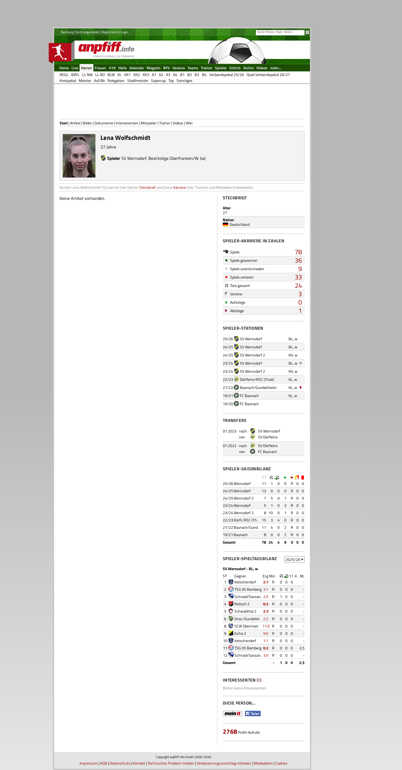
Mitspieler (149, 123)
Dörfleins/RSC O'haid (257, 379)
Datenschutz (120, 763)
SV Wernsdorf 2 (252, 355)
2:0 (265, 596)
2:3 (266, 611)
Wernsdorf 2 (244, 498)
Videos (178, 123)
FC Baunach (249, 395)
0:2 (266, 604)
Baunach (241, 534)
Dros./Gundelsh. (247, 619)
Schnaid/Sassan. (248, 596)
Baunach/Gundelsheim (258, 387)
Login (124, 32)
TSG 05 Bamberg (248, 589)
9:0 (265, 633)
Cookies (281, 763)
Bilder (87, 123)
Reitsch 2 (242, 604)
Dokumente (103, 123)
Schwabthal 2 (245, 611)
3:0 (265, 655)
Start (64, 123)
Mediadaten (263, 763)
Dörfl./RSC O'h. (246, 520)
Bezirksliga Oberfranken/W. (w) (176, 158)
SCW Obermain (246, 626)
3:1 (265, 589)
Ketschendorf (245, 582)
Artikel (75, 123)
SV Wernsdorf (133, 158)
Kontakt (138, 763)
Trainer (164, 123)
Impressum (89, 763)
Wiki (189, 123)
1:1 (265, 640)
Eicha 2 (240, 633)
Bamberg (67, 32)
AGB (103, 763)
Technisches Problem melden (171, 763)
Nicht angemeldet (87, 32)
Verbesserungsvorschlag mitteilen (224, 763)
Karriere (179, 187)
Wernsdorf (242, 483)
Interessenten (127, 123)
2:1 (266, 582)
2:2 (265, 619)
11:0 (266, 626)
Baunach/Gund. (246, 527)
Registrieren (110, 32)
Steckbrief (147, 187)
